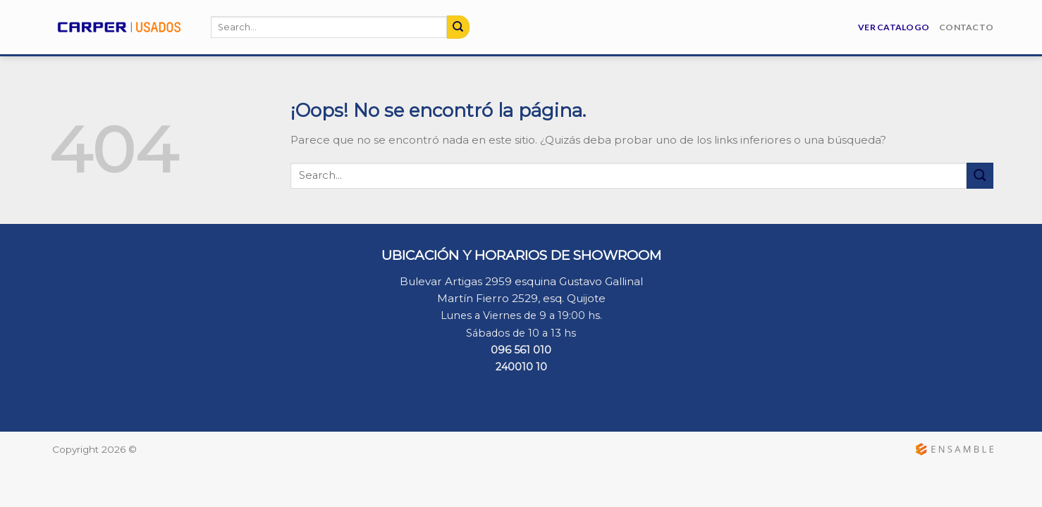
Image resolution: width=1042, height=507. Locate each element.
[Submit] (458, 26)
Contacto (966, 27)
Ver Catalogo (893, 27)
